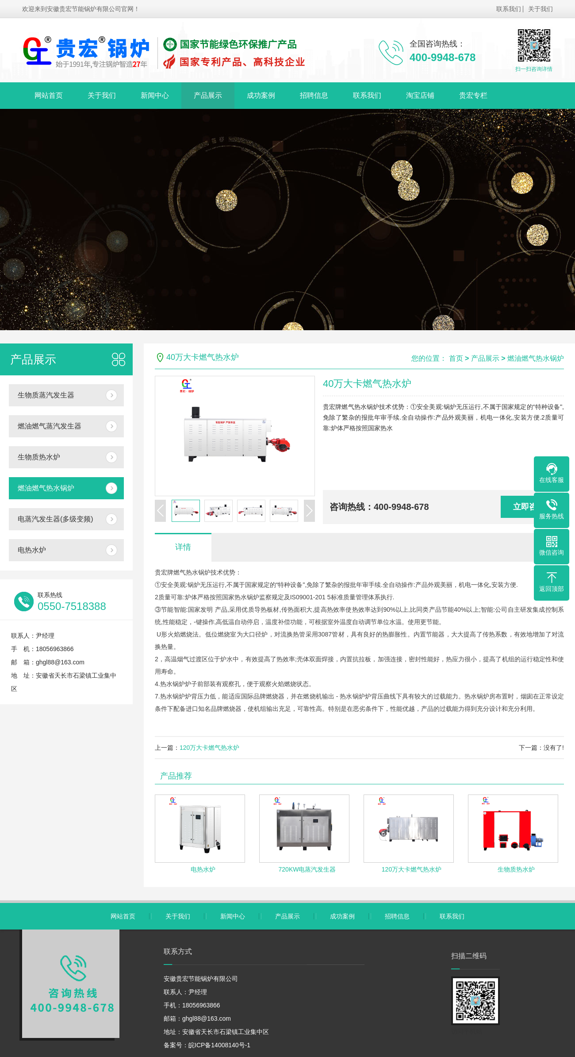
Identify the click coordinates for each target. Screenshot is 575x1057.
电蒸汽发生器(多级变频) (55, 519)
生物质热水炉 (39, 457)
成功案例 (261, 95)
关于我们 (540, 8)
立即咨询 (529, 506)
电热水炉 (32, 550)
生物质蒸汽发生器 (46, 395)
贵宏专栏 (473, 95)
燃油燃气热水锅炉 (46, 488)
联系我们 (508, 8)
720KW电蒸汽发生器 (307, 869)
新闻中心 (155, 95)
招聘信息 (314, 95)
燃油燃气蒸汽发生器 (49, 426)
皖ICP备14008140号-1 (219, 1045)
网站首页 (48, 95)
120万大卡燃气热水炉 (209, 747)
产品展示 (208, 95)
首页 (456, 358)
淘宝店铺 (420, 95)
